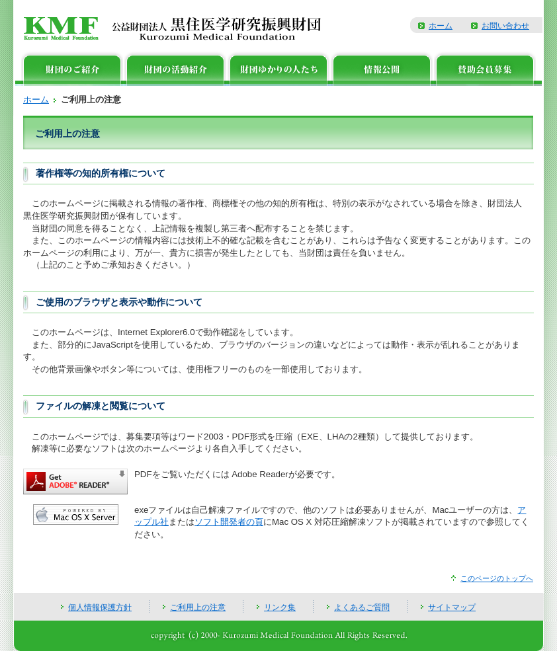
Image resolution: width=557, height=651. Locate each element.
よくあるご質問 (362, 607)
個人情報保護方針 (100, 607)
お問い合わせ (505, 25)
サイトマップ (452, 607)
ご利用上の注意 (198, 607)
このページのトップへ (496, 578)
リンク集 (280, 607)
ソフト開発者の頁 (228, 522)
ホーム (440, 25)
